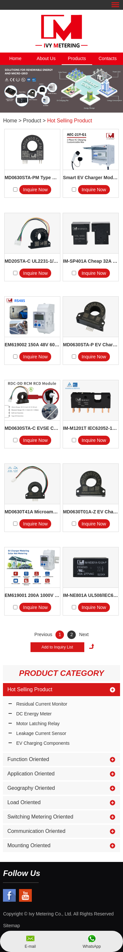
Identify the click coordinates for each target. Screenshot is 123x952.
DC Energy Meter (33, 713)
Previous (43, 634)
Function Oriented (28, 759)
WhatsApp (92, 946)
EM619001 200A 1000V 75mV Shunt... (32, 595)
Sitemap (11, 925)
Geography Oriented (31, 788)
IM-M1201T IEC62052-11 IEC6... (90, 428)
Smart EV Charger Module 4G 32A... (90, 177)
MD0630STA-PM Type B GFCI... (32, 177)
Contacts (108, 58)
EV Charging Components (43, 743)
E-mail (30, 946)
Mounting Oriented (29, 845)
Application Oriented (30, 773)
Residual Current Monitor (41, 704)
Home (15, 58)
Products (77, 58)
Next (84, 634)
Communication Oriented (36, 831)
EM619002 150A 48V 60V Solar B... (32, 344)
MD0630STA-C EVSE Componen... (32, 428)
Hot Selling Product (69, 120)
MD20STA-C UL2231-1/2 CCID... (32, 261)
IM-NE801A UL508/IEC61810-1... (90, 595)
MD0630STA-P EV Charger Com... (90, 344)
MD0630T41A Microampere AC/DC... (32, 511)
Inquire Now (35, 189)
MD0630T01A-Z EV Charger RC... (90, 511)
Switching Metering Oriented (40, 816)
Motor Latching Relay (37, 723)
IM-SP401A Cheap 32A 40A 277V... (90, 261)
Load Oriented (23, 802)
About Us (46, 58)
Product (32, 120)
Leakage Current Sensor (41, 733)
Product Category (61, 673)
